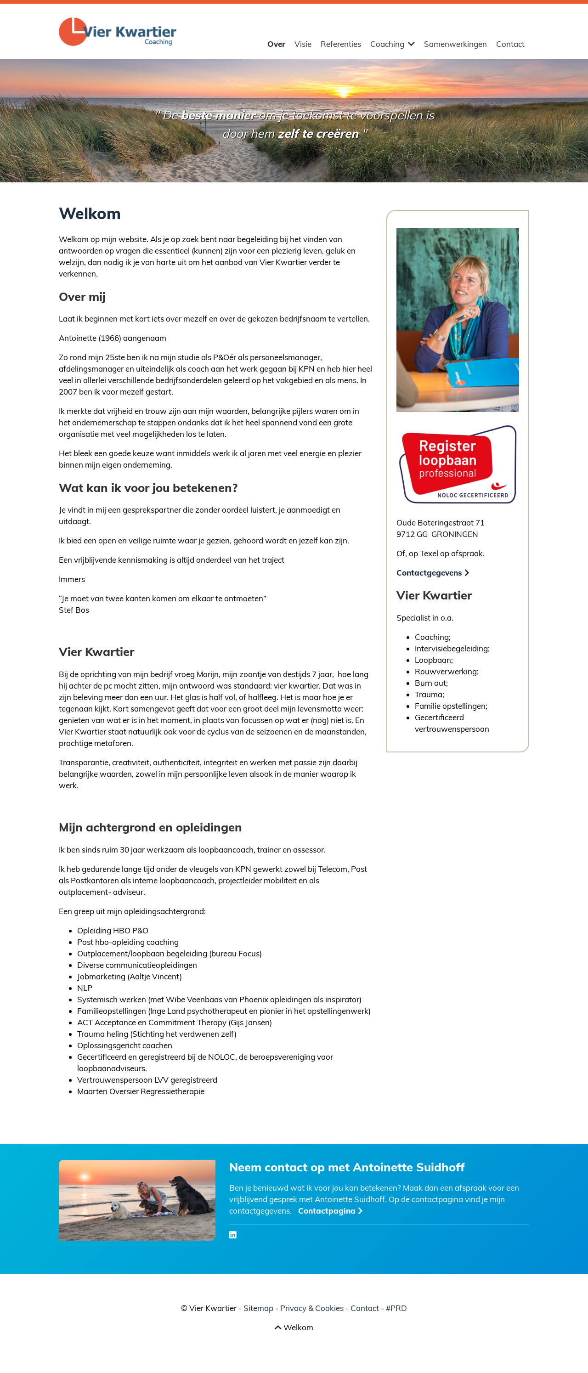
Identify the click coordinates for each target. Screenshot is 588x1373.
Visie (302, 44)
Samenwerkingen (455, 44)
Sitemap (258, 1308)
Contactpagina (330, 1210)
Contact (510, 44)
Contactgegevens (432, 572)
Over (276, 44)
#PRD (396, 1308)
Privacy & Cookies (312, 1308)
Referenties (341, 44)
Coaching (392, 44)
